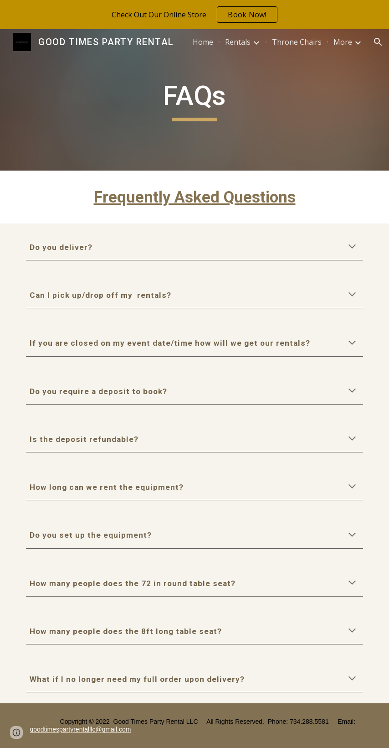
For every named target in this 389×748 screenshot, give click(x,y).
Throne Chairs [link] (297, 42)
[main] (194, 100)
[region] (194, 14)
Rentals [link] (238, 42)
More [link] (342, 42)
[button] (378, 42)
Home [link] (203, 42)
